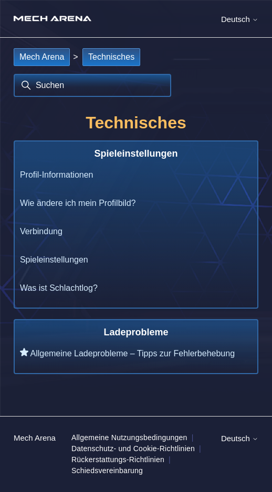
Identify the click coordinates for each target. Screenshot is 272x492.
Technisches (111, 56)
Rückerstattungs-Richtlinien (117, 459)
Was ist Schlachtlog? (59, 287)
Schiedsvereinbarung (107, 470)
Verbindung (41, 231)
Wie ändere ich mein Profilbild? (78, 203)
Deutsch (239, 19)
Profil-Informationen (56, 174)
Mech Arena (41, 56)
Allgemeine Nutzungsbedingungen (129, 437)
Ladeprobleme (135, 332)
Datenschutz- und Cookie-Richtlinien (133, 448)
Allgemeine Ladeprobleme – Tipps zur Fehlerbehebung (132, 353)
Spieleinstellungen (135, 153)
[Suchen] (92, 85)
